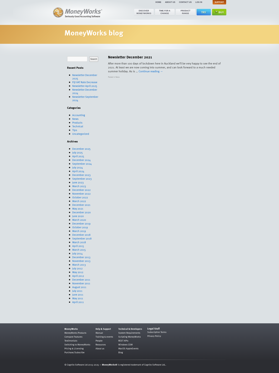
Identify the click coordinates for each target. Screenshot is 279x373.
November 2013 (81, 261)
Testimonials (70, 340)
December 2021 (81, 205)
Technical (77, 126)
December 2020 (81, 212)
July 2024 (77, 167)
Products (77, 122)
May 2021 (77, 208)
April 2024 (78, 171)
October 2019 (80, 227)
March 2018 (79, 242)
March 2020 (79, 220)
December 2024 (81, 160)
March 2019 (79, 231)
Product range (185, 12)
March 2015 (79, 250)
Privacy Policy (154, 336)
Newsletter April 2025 (84, 86)
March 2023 (79, 186)
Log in (198, 2)
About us (170, 2)
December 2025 (81, 149)
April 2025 (78, 156)
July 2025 (77, 152)
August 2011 (79, 287)
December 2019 (81, 223)
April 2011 (78, 302)
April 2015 (78, 246)
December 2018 (81, 235)
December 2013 (81, 257)
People (99, 340)
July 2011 (77, 291)
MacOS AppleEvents (128, 348)
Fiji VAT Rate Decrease (84, 82)
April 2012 (78, 276)
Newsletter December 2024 (84, 91)
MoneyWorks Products (75, 333)
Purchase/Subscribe (74, 352)
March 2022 (79, 201)
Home (158, 2)
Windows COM (125, 344)
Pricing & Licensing (74, 348)
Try (203, 12)
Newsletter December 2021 (130, 57)
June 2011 (77, 294)
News (75, 119)
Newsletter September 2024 (85, 98)
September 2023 (82, 179)
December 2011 (81, 279)
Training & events (104, 336)
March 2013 (79, 265)
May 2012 (77, 272)
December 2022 (81, 190)
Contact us (185, 2)
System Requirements (129, 333)
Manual (99, 333)
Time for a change (164, 12)
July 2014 (77, 253)
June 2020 (78, 216)
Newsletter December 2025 (84, 76)
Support (219, 2)
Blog (120, 352)
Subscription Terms (156, 332)
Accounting (78, 115)
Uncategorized (80, 134)
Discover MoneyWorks (143, 12)
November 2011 (81, 283)
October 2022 (80, 197)
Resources (101, 344)
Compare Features (73, 336)
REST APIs (123, 340)
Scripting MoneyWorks (129, 336)
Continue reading (151, 71)
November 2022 (81, 193)
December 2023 (81, 175)
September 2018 (82, 238)
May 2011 (77, 298)
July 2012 (77, 268)
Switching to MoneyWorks (77, 344)
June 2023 (78, 182)
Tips (74, 130)
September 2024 (82, 164)
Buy (219, 12)
